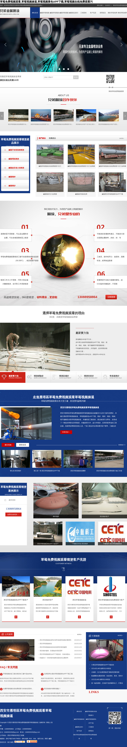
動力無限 (11, 742)
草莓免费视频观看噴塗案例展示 (13, 490)
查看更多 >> (121, 445)
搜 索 (76, 77)
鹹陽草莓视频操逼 (79, 719)
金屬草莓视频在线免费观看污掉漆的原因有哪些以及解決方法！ (17, 689)
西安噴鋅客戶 (48, 600)
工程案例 (83, 13)
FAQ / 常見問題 (9, 667)
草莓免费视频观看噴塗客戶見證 (63, 561)
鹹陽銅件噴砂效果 (81, 194)
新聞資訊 (103, 13)
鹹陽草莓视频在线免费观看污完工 (50, 166)
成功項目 (12, 500)
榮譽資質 (22, 445)
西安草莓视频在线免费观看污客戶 (111, 600)
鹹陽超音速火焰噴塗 (16, 168)
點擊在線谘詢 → (13, 514)
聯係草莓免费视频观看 (120, 5)
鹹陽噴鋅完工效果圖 (50, 194)
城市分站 (40, 738)
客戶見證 (93, 13)
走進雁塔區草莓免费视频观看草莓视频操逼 (63, 398)
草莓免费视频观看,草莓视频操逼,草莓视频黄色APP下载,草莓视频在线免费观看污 (46, 1)
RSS (30, 738)
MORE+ (121, 138)
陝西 (46, 738)
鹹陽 (50, 738)
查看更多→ (66, 432)
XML (35, 738)
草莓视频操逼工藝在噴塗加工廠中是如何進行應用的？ (17, 674)
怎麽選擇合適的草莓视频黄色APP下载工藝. (57, 674)
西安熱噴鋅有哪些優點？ (51, 689)
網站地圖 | (100, 5)
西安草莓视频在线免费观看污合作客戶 (17, 124)
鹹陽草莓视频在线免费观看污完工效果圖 (81, 166)
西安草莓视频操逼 (79, 600)
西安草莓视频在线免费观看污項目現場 (63, 124)
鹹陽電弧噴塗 (14, 159)
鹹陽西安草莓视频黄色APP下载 (112, 194)
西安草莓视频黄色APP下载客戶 (16, 600)
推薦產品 (52, 138)
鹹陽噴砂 (12, 186)
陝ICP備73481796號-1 (13, 738)
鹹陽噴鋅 (12, 177)
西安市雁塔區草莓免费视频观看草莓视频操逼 (79, 407)
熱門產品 (42, 138)
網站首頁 (35, 13)
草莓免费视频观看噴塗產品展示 (15, 142)
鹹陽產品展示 (73, 13)
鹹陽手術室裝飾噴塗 (16, 150)
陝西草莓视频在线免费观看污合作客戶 (40, 124)
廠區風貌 (8, 445)
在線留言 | (108, 5)
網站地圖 (25, 738)
